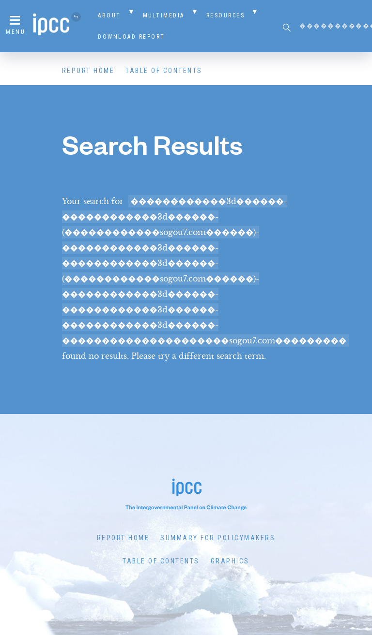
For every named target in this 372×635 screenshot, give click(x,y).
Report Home (88, 70)
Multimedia (164, 15)
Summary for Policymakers (217, 538)
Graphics (230, 561)
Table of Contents (163, 70)
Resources (225, 15)
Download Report (131, 36)
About (109, 15)
